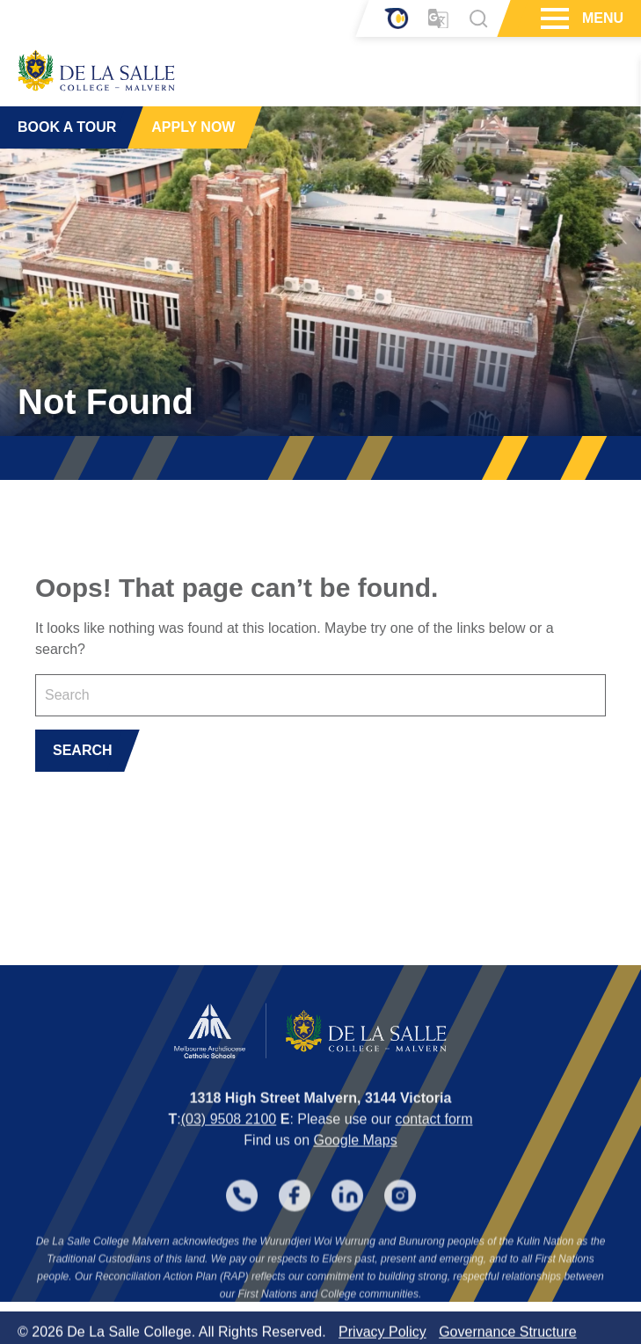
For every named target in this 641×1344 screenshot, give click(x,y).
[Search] (478, 18)
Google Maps (355, 1153)
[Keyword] (320, 695)
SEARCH (83, 750)
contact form (433, 1132)
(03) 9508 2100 (229, 1132)
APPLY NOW (193, 127)
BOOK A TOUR (67, 127)
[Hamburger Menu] (552, 18)
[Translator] (438, 19)
